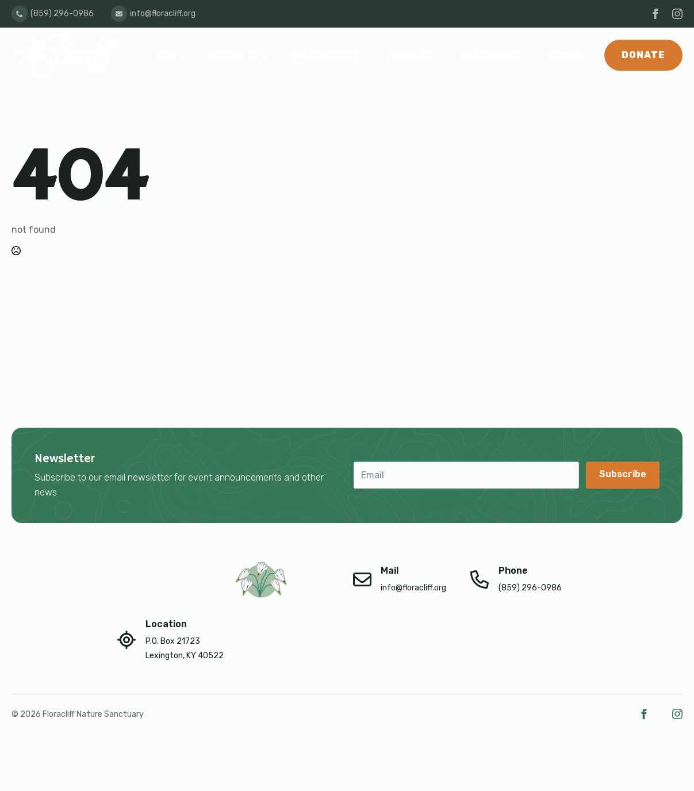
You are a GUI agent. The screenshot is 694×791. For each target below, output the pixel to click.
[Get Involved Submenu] (527, 55)
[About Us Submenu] (440, 55)
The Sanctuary (324, 54)
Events (565, 54)
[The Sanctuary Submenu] (367, 55)
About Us (410, 54)
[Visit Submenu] (184, 55)
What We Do (232, 54)
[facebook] (655, 14)
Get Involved (490, 54)
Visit (165, 54)
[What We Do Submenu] (267, 55)
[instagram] (677, 14)
